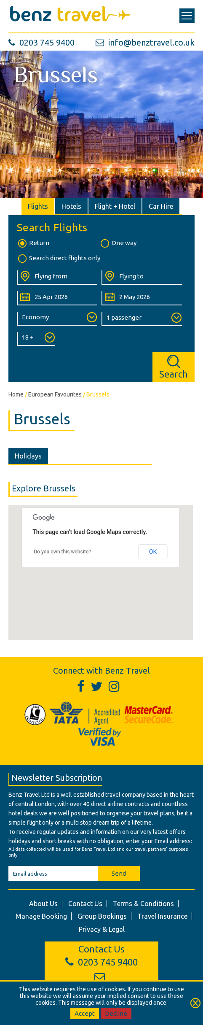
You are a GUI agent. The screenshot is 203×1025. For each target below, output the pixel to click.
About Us (43, 903)
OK (153, 551)
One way (117, 243)
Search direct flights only (58, 258)
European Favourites (55, 394)
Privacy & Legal (102, 929)
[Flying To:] (142, 277)
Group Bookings (102, 916)
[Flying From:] (57, 277)
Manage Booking (41, 916)
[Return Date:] (142, 298)
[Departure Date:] (57, 298)
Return (33, 243)
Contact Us (85, 903)
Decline (116, 1013)
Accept (85, 1013)
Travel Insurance (162, 916)
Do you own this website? (62, 552)
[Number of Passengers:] (142, 319)
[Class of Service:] (57, 319)
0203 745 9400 (41, 42)
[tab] (38, 206)
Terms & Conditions (143, 903)
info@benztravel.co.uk (145, 42)
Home (16, 394)
